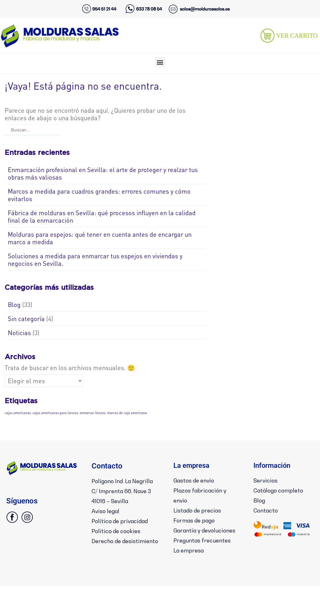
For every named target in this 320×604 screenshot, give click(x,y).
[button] (160, 62)
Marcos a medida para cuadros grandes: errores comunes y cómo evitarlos (99, 195)
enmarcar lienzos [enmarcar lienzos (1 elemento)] (93, 413)
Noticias (19, 333)
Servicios (267, 480)
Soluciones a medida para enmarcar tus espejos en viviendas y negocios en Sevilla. (95, 259)
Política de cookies (119, 548)
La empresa (191, 558)
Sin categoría (26, 318)
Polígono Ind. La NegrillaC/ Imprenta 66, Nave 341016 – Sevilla (124, 500)
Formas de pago (197, 519)
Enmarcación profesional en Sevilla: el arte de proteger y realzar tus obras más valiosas (103, 173)
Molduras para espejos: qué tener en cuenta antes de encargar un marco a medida (100, 238)
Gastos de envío (197, 480)
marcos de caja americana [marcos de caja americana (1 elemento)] (127, 413)
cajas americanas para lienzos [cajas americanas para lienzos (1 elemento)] (55, 413)
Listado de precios (201, 509)
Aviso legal (108, 529)
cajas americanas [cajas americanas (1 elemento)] (18, 413)
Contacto (267, 509)
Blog (14, 304)
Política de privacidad (124, 539)
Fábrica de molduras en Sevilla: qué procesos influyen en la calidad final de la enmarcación (102, 216)
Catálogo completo (282, 490)
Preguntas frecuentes (206, 548)
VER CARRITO (297, 35)
